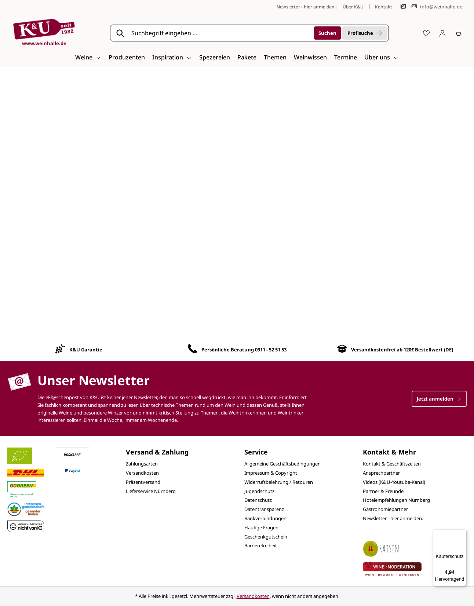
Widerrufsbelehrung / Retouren (278, 482)
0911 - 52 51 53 (271, 349)
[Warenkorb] (459, 33)
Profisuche (364, 33)
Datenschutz (258, 500)
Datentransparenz (264, 509)
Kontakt (383, 7)
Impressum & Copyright (270, 473)
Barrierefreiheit (260, 545)
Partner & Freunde (383, 491)
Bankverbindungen (265, 518)
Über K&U (353, 7)
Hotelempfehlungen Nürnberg (396, 500)
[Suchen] (327, 33)
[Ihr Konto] (442, 33)
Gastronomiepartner (385, 509)
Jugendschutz (259, 491)
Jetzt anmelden (439, 398)
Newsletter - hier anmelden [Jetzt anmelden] (306, 7)
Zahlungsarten (142, 463)
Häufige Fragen (261, 527)
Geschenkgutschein (265, 536)
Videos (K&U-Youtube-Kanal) (394, 482)
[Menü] (462, 533)
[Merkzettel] (426, 33)
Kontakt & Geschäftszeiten (392, 463)
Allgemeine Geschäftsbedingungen (282, 463)
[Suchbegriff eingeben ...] (220, 33)
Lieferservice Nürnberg (151, 491)
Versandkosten (142, 473)
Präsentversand (143, 482)
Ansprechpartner (381, 473)
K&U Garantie (85, 349)
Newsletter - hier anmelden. (393, 518)
